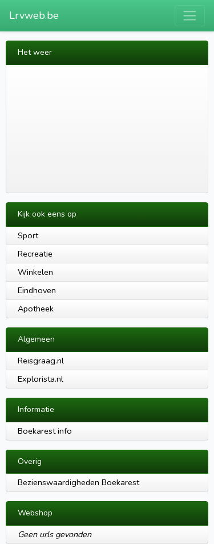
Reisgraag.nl (41, 360)
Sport (28, 235)
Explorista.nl (40, 379)
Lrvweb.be (34, 15)
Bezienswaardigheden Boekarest (78, 482)
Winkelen (35, 272)
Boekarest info (45, 431)
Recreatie (35, 253)
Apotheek (36, 308)
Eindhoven (37, 290)
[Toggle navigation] (190, 15)
